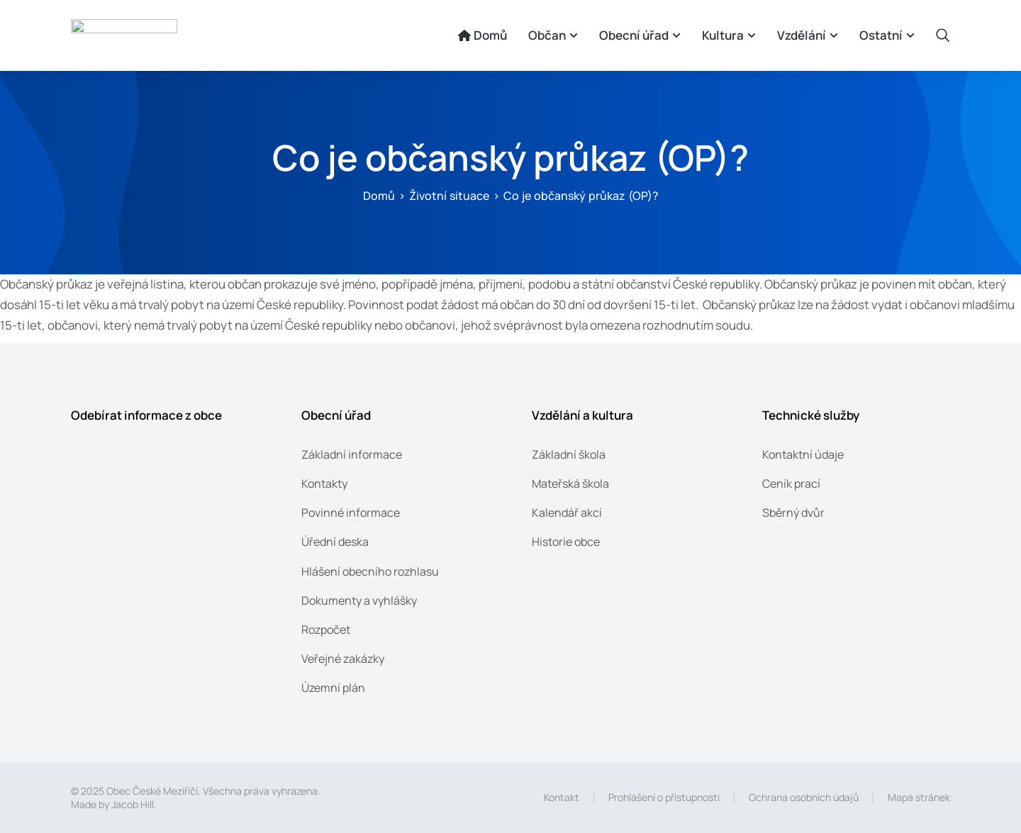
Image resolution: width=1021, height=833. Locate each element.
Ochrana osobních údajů (804, 797)
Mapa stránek (919, 797)
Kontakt (561, 797)
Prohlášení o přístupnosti (664, 797)
